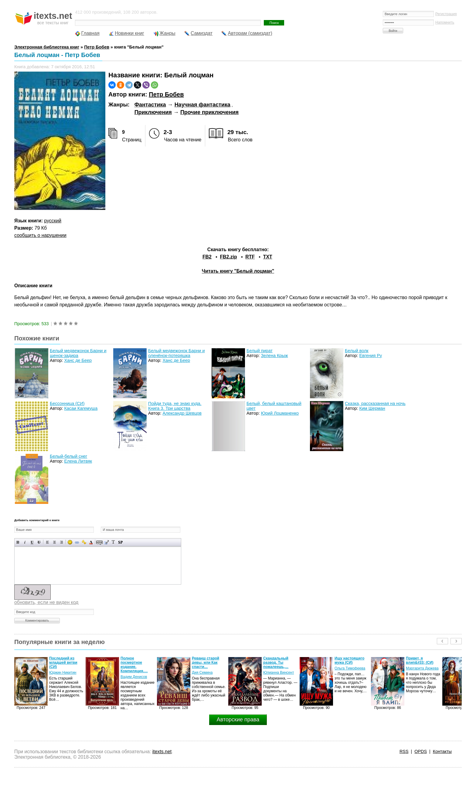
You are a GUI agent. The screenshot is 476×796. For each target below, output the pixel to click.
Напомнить (444, 22)
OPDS (420, 751)
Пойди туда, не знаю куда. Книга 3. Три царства (175, 406)
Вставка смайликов (69, 542)
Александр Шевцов (182, 413)
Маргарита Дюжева (422, 668)
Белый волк (357, 350)
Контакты (442, 751)
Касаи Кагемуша (80, 408)
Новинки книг (129, 33)
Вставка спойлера (120, 542)
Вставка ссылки (76, 542)
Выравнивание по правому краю (61, 542)
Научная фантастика (202, 105)
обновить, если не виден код (46, 602)
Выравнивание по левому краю (47, 542)
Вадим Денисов (134, 677)
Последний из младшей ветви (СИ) (63, 662)
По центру (54, 542)
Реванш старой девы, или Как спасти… (205, 662)
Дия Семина (202, 672)
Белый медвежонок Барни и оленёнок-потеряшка (176, 353)
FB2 (207, 256)
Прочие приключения (209, 112)
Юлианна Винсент (278, 672)
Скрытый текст (99, 542)
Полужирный (18, 542)
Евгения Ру (370, 355)
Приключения (153, 112)
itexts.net (162, 751)
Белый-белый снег (68, 456)
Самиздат (201, 33)
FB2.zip (228, 256)
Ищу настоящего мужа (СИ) (349, 660)
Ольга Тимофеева (350, 668)
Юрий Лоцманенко (280, 413)
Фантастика (150, 105)
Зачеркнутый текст (39, 542)
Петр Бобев (166, 94)
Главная (90, 33)
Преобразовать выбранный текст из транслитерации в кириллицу (113, 542)
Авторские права (238, 720)
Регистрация (446, 14)
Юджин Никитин (62, 672)
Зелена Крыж (274, 355)
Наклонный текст (25, 542)
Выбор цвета (90, 542)
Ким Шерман (372, 408)
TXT (267, 256)
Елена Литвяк (78, 461)
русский (52, 220)
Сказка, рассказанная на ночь (375, 403)
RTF (250, 256)
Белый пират (259, 350)
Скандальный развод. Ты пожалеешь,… (275, 662)
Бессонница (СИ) (67, 403)
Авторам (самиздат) (250, 33)
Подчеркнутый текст (32, 542)
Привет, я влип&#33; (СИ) (419, 660)
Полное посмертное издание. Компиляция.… (134, 664)
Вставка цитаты (106, 542)
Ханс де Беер (78, 360)
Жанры (167, 33)
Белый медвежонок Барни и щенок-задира (78, 353)
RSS (404, 751)
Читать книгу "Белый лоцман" (238, 271)
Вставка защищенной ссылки (83, 542)
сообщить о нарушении (40, 235)
